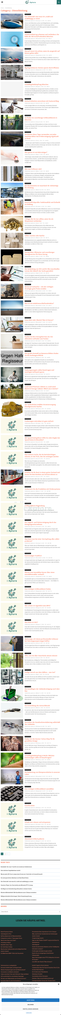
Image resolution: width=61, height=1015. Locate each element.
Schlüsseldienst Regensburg (35, 505)
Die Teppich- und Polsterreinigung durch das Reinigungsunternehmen (40, 523)
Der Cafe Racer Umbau (6, 947)
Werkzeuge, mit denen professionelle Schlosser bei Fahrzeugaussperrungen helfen (41, 640)
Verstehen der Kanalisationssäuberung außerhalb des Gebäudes (42, 723)
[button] (58, 984)
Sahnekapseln (35, 944)
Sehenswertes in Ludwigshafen (9, 965)
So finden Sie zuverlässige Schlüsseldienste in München (41, 118)
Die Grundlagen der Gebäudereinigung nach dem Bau (42, 690)
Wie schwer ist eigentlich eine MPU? (37, 605)
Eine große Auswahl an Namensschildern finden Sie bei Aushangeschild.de (41, 354)
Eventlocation (30, 805)
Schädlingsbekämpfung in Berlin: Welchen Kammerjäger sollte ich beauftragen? (39, 756)
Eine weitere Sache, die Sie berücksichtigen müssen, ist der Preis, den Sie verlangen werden (42, 455)
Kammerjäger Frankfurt (33, 555)
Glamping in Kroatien (37, 974)
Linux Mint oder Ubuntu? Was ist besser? (39, 320)
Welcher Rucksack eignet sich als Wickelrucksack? (13, 969)
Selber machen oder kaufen (34, 235)
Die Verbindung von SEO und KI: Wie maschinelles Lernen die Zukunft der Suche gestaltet (42, 270)
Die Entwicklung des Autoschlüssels (37, 705)
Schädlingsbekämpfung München (36, 84)
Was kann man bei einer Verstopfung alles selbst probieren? (42, 540)
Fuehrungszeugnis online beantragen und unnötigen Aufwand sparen (39, 371)
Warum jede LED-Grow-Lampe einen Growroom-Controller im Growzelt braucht (21, 874)
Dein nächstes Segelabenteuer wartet (10, 870)
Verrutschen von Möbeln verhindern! (10, 972)
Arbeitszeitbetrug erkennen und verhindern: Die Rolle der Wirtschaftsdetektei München (42, 35)
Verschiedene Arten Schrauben (40, 976)
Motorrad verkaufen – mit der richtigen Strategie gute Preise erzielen (39, 287)
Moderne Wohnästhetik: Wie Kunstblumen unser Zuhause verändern (18, 892)
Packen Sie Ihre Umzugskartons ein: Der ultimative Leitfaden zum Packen (39, 337)
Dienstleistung (28, 14)
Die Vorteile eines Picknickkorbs (40, 972)
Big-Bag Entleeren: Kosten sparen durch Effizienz (42, 67)
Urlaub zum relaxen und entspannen (37, 822)
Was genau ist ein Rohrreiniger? (36, 152)
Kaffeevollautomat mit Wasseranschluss (11, 936)
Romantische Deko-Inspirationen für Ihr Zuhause (44, 931)
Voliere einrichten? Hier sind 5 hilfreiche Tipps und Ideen (15, 974)
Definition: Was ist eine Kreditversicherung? (43, 978)
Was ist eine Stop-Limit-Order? (8, 940)
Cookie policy (29, 1012)
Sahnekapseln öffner (6, 934)
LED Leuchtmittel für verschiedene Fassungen (12, 976)
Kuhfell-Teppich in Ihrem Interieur (40, 965)
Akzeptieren (30, 1000)
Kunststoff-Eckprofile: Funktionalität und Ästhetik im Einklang (42, 203)
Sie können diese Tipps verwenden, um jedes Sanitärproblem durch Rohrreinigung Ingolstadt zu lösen (42, 136)
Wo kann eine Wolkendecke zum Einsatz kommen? (13, 978)
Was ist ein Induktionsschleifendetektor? (39, 303)
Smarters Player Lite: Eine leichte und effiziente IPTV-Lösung (17, 885)
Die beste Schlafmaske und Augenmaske (11, 967)
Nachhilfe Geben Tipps (6, 944)
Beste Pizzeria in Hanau (7, 931)
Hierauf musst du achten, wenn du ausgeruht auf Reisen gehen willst (42, 52)
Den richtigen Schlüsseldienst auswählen (39, 789)
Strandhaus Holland (6, 942)
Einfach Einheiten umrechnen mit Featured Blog (42, 101)
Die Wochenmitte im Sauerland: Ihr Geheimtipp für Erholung (41, 186)
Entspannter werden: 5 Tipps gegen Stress (11, 938)
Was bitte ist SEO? (31, 622)
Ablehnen (30, 1004)
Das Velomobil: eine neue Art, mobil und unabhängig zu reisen (39, 17)
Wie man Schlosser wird (33, 169)
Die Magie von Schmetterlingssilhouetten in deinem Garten (16, 888)
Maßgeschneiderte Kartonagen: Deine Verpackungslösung (16, 896)
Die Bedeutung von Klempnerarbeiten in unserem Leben (42, 773)
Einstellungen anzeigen (30, 1009)
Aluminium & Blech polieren (34, 839)
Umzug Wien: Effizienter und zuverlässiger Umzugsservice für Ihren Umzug (40, 253)
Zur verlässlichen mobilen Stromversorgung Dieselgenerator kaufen (40, 405)
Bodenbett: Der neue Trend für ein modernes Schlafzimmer (16, 866)
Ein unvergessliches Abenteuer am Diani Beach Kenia (14, 878)
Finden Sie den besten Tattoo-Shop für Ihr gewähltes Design (40, 740)
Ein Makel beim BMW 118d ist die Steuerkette (12, 953)
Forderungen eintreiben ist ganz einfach (39, 421)
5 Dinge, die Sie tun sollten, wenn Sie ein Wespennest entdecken (39, 220)
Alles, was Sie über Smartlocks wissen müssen (41, 655)
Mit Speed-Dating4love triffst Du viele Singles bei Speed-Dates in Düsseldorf (42, 439)
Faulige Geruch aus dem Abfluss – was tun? (40, 672)
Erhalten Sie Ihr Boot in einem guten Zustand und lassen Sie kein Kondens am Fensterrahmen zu (42, 473)
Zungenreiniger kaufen (38, 938)
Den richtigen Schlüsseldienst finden (38, 589)
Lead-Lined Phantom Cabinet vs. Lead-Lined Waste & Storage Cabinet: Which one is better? (41, 387)
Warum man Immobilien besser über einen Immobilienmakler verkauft (39, 573)
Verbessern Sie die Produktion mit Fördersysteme (42, 489)
